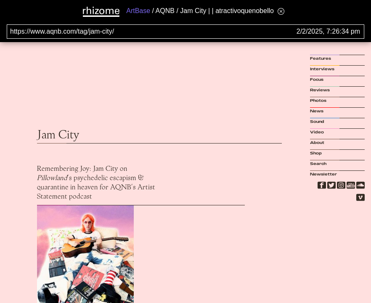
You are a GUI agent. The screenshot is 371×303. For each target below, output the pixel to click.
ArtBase (138, 10)
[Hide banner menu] (281, 11)
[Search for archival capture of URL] (185, 31)
